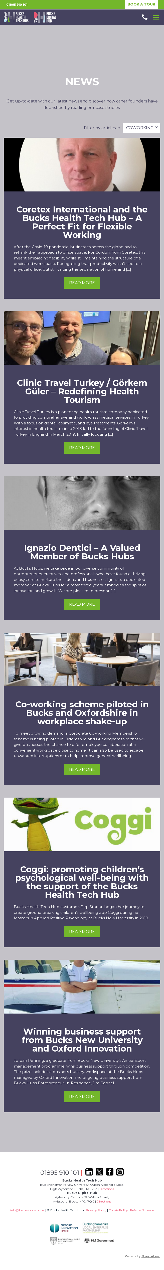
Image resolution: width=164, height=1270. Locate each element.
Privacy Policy (96, 1210)
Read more (82, 282)
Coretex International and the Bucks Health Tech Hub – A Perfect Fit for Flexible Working (82, 222)
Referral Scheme (142, 1210)
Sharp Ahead (150, 1256)
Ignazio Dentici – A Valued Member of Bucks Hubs (82, 552)
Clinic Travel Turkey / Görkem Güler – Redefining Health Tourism (82, 391)
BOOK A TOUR (141, 4)
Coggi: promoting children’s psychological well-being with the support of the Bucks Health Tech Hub (82, 882)
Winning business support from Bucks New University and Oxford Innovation (82, 1040)
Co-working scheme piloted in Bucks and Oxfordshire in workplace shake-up (82, 713)
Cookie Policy (118, 1210)
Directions (106, 1189)
